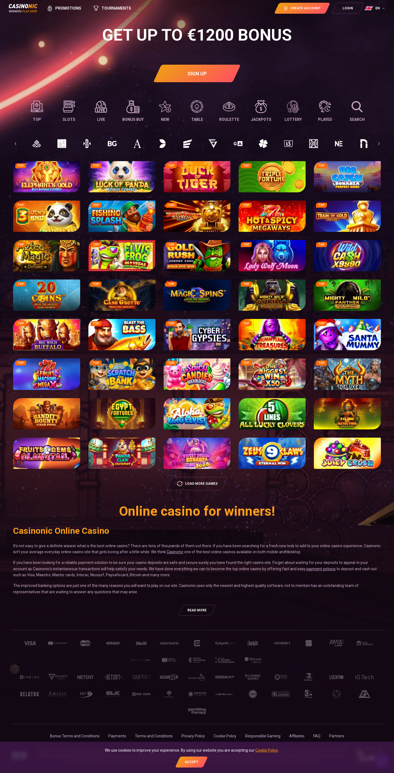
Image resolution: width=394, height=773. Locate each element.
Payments (117, 736)
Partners (336, 736)
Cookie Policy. (267, 750)
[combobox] (375, 8)
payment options (321, 569)
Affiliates (297, 736)
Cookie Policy (225, 736)
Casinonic (175, 552)
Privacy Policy (193, 736)
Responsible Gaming (262, 736)
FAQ (316, 736)
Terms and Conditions (154, 736)
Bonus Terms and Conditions (75, 736)
